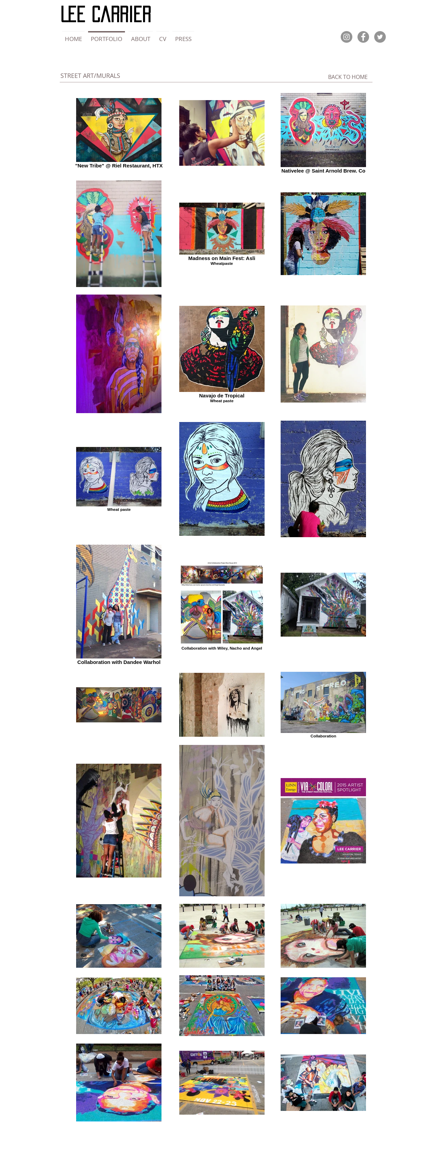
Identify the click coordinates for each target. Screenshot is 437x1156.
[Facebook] (363, 37)
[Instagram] (346, 37)
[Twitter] (380, 37)
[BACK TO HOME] (348, 76)
